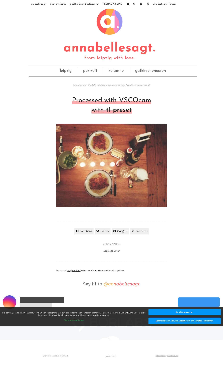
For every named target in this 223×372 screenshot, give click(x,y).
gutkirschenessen (150, 71)
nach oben (111, 356)
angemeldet (73, 270)
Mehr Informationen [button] (74, 320)
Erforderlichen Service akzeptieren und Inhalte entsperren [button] (184, 321)
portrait (90, 71)
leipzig (66, 71)
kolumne (116, 71)
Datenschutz (172, 356)
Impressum (160, 356)
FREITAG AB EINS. (112, 4)
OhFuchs (65, 356)
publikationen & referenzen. (84, 4)
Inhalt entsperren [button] (184, 312)
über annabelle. (58, 4)
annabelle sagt (38, 4)
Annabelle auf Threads (164, 4)
